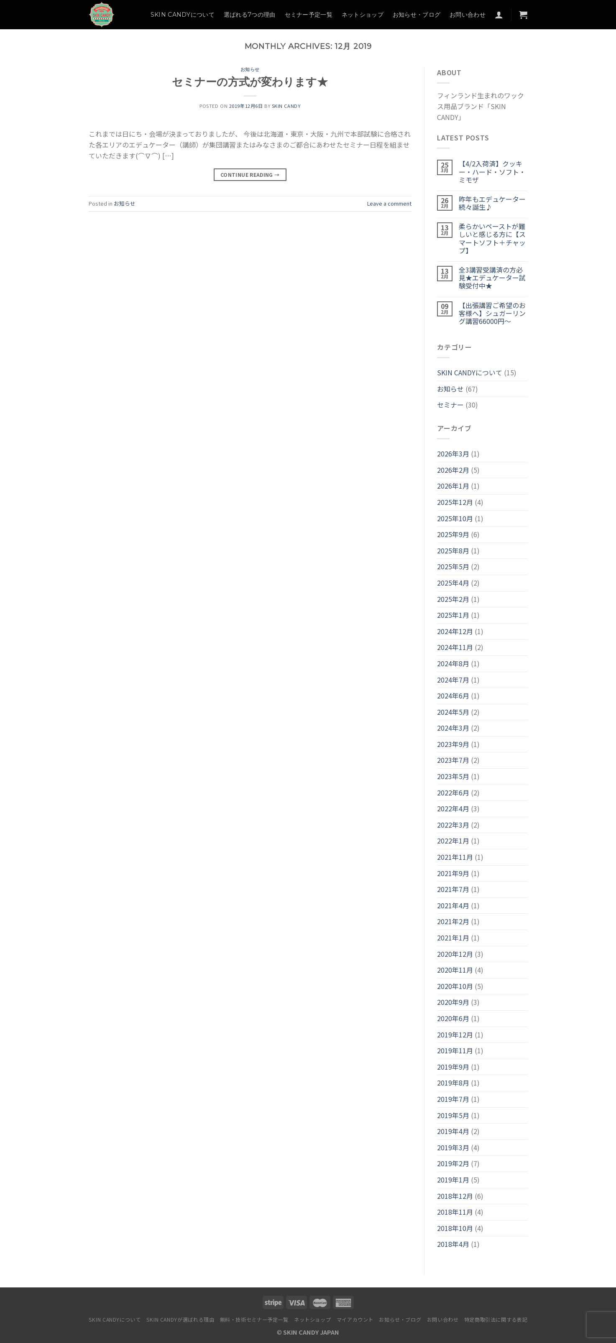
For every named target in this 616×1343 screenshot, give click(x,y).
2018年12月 (455, 1196)
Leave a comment (389, 203)
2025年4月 (453, 583)
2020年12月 (455, 954)
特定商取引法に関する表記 (495, 1319)
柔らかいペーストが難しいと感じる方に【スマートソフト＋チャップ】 (492, 238)
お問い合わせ (468, 14)
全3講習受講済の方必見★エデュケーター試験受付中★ (492, 278)
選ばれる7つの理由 (250, 14)
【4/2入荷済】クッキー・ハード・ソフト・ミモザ (492, 172)
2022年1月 (453, 841)
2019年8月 (453, 1083)
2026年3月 (453, 454)
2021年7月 (453, 889)
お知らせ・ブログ (416, 14)
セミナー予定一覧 (308, 14)
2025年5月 (453, 566)
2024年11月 (455, 647)
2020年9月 (453, 1002)
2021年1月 (453, 938)
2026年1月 (453, 486)
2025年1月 (453, 615)
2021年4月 (453, 905)
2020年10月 (455, 986)
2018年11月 (455, 1212)
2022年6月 (453, 792)
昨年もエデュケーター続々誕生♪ (492, 203)
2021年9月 (453, 873)
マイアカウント (355, 1319)
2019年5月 (453, 1115)
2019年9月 (453, 1067)
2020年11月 (455, 970)
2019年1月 (453, 1180)
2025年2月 (453, 599)
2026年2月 (453, 470)
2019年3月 (453, 1147)
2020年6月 (453, 1018)
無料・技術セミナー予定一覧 (254, 1319)
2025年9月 (453, 534)
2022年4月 (453, 808)
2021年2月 (453, 921)
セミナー (450, 405)
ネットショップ (362, 14)
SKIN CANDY (286, 105)
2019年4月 (453, 1131)
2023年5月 (453, 776)
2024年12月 (455, 631)
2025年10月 (455, 518)
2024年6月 (453, 696)
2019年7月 (453, 1099)
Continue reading (250, 174)
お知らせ (250, 69)
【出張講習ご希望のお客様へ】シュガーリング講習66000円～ (492, 313)
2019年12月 (455, 1035)
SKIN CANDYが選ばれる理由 (180, 1319)
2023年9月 (453, 744)
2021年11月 (455, 857)
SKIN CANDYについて (183, 14)
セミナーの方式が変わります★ (250, 81)
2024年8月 (453, 663)
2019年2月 (453, 1163)
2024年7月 (453, 680)
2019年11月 (455, 1050)
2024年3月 (453, 728)
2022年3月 (453, 825)
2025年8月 (453, 550)
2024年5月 (453, 712)
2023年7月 (453, 760)
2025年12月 (455, 502)
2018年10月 (455, 1228)
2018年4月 (453, 1244)
